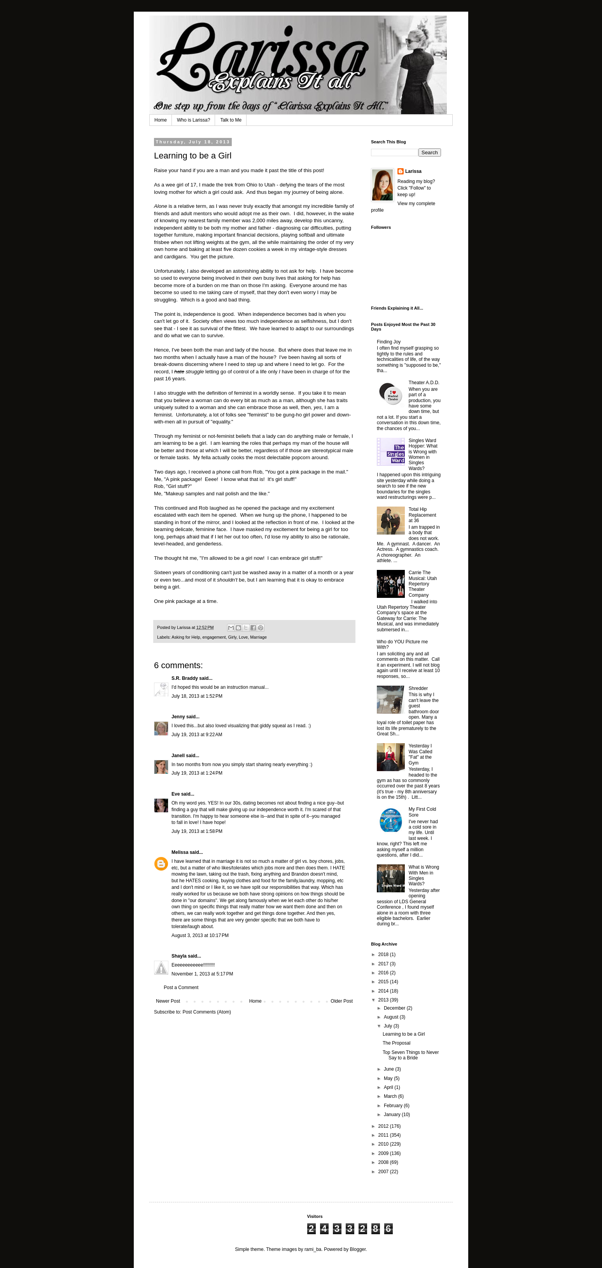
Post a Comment (181, 987)
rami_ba (312, 1249)
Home (160, 120)
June (389, 1069)
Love (243, 637)
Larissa (413, 171)
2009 (384, 1153)
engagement (214, 637)
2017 (384, 964)
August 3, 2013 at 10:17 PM (200, 935)
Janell (178, 755)
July (389, 1026)
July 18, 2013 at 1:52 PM (197, 696)
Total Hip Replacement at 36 (422, 515)
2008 (384, 1162)
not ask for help (297, 271)
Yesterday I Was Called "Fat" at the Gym (420, 754)
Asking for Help (186, 637)
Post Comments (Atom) (206, 1012)
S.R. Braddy (185, 678)
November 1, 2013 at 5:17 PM (202, 974)
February (394, 1105)
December (395, 1008)
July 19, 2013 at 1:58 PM (197, 831)
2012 (384, 1126)
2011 (384, 1135)
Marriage (258, 637)
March (391, 1096)
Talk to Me (231, 120)
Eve (176, 794)
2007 (384, 1171)
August (392, 1017)
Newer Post (168, 1001)
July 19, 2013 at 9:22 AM (197, 734)
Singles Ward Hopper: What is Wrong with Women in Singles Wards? (423, 454)
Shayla (179, 956)
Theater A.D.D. (424, 382)
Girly (232, 637)
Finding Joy (389, 342)
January (393, 1114)
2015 (384, 981)
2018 (384, 954)
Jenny (178, 716)
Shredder (418, 688)
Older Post (342, 1001)
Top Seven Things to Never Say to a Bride (411, 1055)
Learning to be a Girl (404, 1034)
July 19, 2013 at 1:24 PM (197, 773)
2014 (384, 991)
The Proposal (396, 1043)
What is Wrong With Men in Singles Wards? (424, 875)
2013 (384, 1000)
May (389, 1078)
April (389, 1087)
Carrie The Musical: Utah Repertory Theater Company (423, 584)
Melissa (180, 852)
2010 (384, 1144)
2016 (384, 972)
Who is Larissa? (193, 120)
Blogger (358, 1249)
